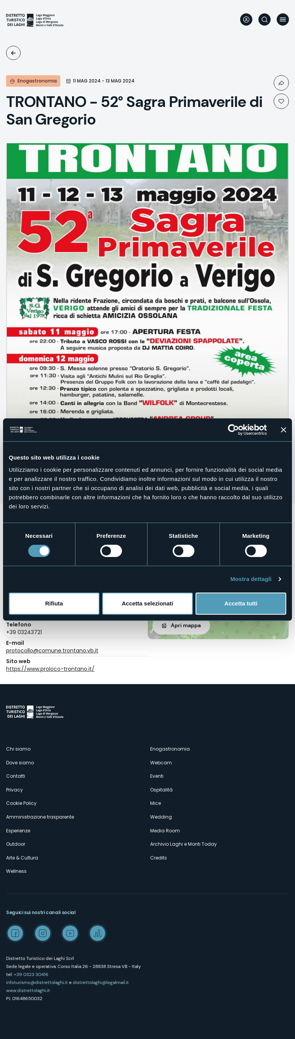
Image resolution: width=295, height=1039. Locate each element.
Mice (155, 803)
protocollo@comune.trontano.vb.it (52, 650)
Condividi (281, 83)
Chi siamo (18, 749)
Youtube (70, 933)
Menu (283, 19)
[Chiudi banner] (283, 429)
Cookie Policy (21, 803)
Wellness (16, 871)
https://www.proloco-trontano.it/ (50, 669)
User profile (246, 19)
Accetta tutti (241, 603)
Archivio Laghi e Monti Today (183, 844)
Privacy (14, 790)
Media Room (165, 830)
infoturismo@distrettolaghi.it (37, 982)
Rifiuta (54, 603)
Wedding (161, 817)
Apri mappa (186, 625)
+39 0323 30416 (31, 974)
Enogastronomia (170, 749)
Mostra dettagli (250, 579)
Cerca (264, 19)
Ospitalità (161, 790)
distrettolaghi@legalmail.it (101, 982)
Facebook (15, 933)
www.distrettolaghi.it (28, 990)
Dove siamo (20, 762)
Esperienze (18, 830)
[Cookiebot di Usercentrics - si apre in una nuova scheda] (233, 429)
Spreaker (97, 933)
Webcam (161, 762)
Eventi (13, 53)
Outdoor (15, 844)
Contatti (15, 776)
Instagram (43, 933)
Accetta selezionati (147, 603)
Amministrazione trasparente (40, 817)
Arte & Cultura (22, 858)
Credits (158, 858)
